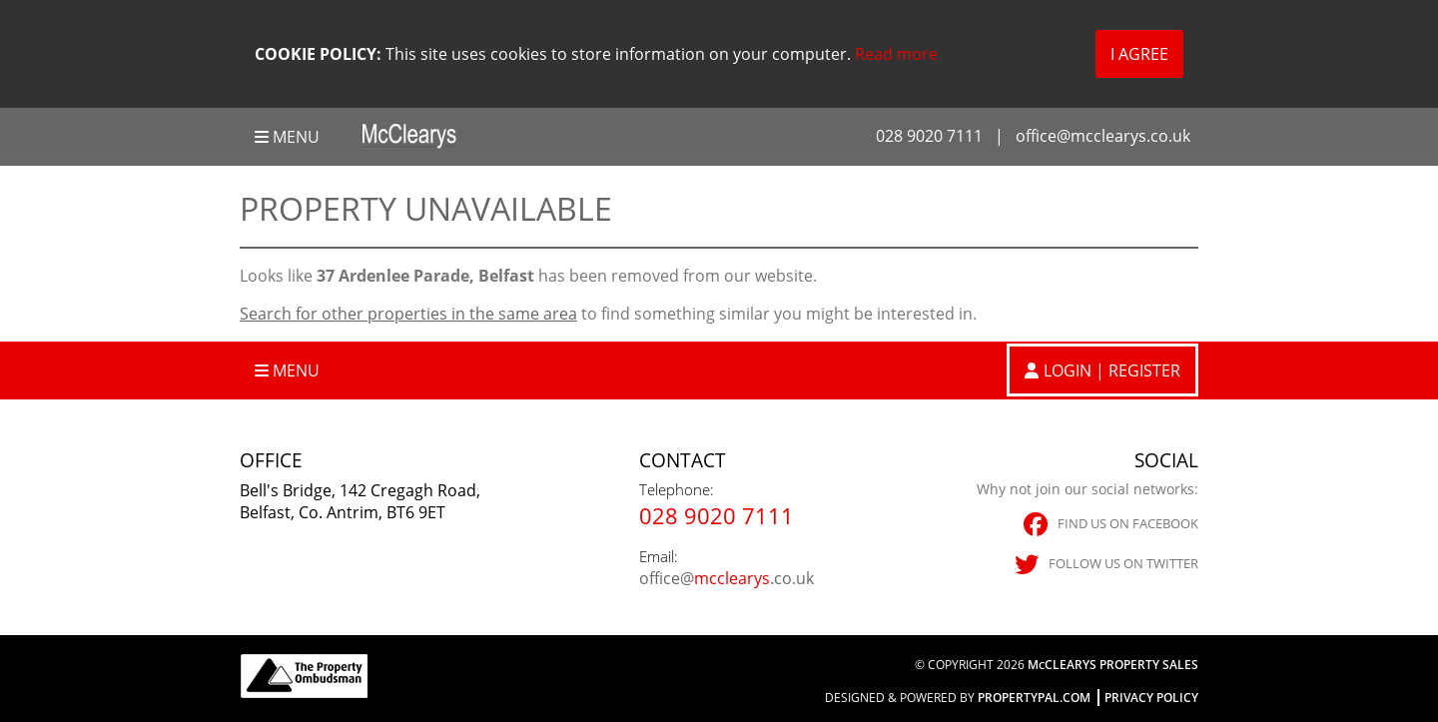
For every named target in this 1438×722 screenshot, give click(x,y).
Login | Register (1112, 370)
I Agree (1139, 54)
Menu (287, 137)
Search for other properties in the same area (408, 314)
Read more (896, 54)
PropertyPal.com (1034, 697)
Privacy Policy (1151, 697)
